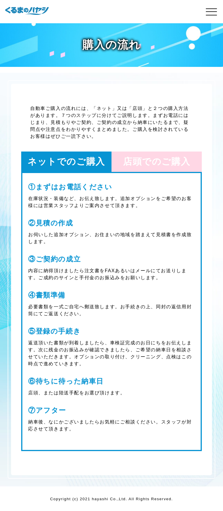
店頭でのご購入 (156, 161)
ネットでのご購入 (66, 161)
